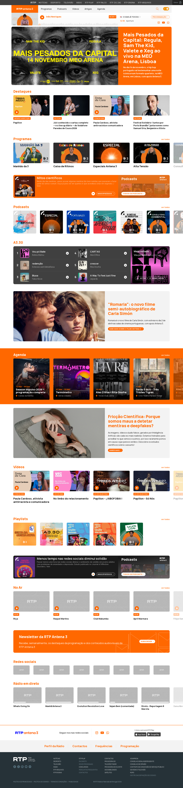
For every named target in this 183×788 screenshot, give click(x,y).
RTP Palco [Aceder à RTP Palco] (102, 3)
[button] (157, 8)
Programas (46, 9)
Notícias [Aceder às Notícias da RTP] (43, 3)
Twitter (18, 766)
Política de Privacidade (22, 782)
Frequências (103, 746)
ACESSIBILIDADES (111, 770)
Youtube (26, 766)
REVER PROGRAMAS (86, 764)
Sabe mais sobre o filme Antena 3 (125, 329)
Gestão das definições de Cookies (143, 775)
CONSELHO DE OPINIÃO (138, 764)
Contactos (79, 746)
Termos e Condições (59, 782)
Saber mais (115, 450)
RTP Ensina (57, 772)
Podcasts (62, 9)
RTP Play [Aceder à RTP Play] (89, 3)
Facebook (14, 766)
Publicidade (73, 782)
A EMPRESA (134, 758)
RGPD (132, 772)
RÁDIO (55, 767)
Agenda (101, 9)
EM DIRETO (83, 761)
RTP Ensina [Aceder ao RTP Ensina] (129, 3)
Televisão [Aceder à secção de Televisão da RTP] (68, 3)
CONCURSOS (83, 767)
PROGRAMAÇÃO (160, 17)
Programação (129, 746)
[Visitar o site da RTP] (33, 2)
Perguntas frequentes (88, 770)
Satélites (108, 772)
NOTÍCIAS (56, 758)
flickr (30, 766)
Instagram (22, 766)
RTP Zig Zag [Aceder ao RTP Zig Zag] (115, 3)
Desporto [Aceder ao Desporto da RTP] (55, 3)
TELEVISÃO (57, 764)
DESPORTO (57, 761)
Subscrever (147, 641)
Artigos (88, 9)
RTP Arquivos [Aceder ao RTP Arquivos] (144, 3)
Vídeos (75, 9)
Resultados (156, 278)
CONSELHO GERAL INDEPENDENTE (142, 761)
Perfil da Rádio (54, 746)
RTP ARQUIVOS (58, 770)
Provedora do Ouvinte (113, 767)
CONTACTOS (109, 758)
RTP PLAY (82, 758)
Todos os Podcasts (133, 193)
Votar (141, 278)
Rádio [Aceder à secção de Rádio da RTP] (79, 3)
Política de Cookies (41, 782)
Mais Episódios (106, 193)
